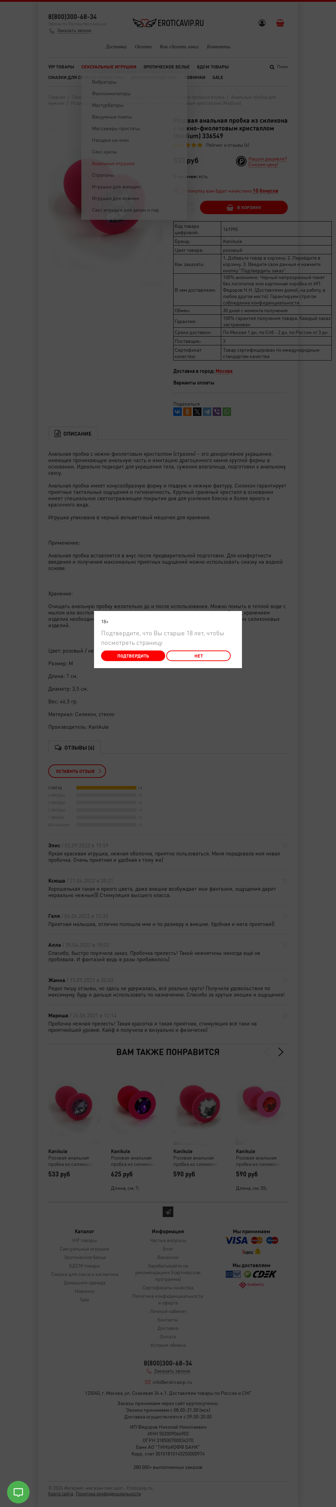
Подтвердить (133, 656)
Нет (198, 656)
